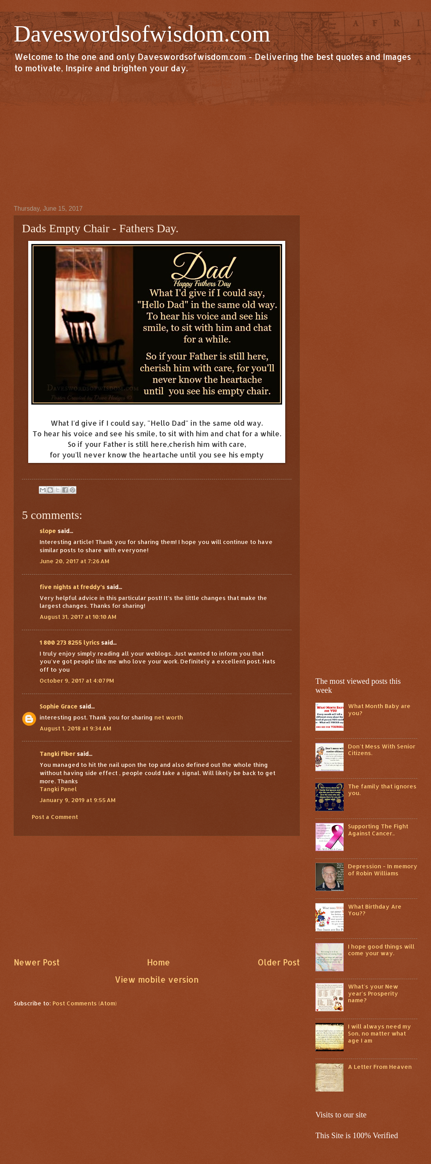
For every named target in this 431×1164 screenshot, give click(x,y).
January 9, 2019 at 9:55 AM (78, 800)
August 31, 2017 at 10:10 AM (78, 616)
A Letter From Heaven (380, 1066)
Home (158, 962)
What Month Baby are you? (379, 709)
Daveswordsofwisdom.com (142, 34)
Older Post (278, 962)
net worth (168, 717)
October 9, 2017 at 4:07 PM (77, 680)
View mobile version (157, 979)
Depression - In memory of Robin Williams (382, 869)
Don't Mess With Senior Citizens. (381, 750)
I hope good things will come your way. (381, 950)
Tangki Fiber (57, 753)
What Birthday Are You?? (375, 910)
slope (48, 531)
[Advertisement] (215, 138)
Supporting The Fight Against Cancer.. (378, 829)
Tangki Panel (58, 789)
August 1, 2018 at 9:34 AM (75, 728)
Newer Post (37, 962)
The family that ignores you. (382, 790)
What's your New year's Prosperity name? (373, 993)
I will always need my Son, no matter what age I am (379, 1033)
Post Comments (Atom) (85, 1003)
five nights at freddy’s (72, 587)
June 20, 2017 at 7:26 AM (74, 561)
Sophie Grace (59, 706)
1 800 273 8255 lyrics (70, 642)
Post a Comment (55, 817)
